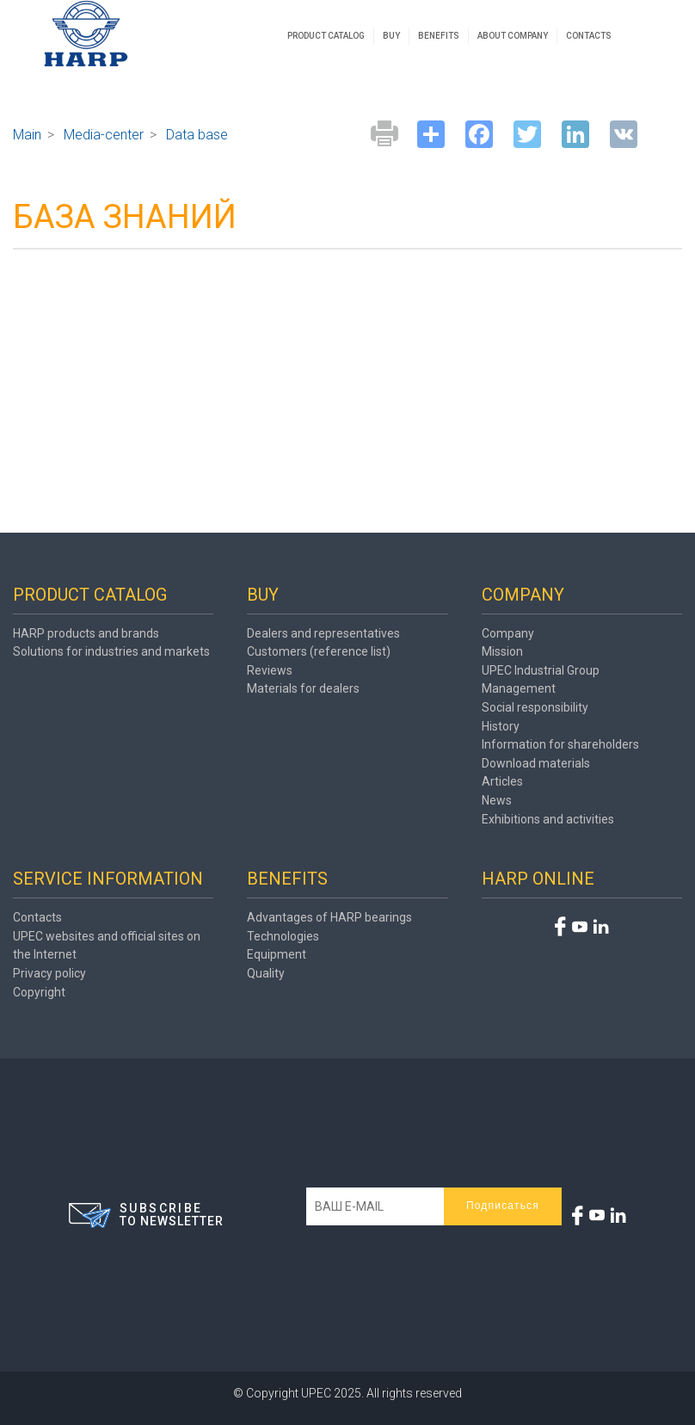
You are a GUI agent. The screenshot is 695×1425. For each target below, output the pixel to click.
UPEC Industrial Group (541, 670)
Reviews (269, 670)
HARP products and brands (86, 633)
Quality (266, 973)
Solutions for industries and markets (111, 651)
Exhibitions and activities (548, 819)
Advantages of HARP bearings (329, 917)
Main (27, 134)
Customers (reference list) (319, 651)
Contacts (37, 917)
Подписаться (502, 1206)
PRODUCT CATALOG (326, 35)
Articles (502, 781)
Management (519, 688)
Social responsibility (535, 707)
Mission (502, 651)
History (501, 726)
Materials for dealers (303, 688)
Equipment (276, 954)
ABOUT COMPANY (512, 35)
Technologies (283, 936)
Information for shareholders (560, 744)
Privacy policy (49, 973)
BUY (391, 35)
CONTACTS (589, 35)
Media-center (104, 134)
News (497, 800)
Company (508, 633)
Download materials (536, 763)
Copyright (39, 992)
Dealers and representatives (323, 633)
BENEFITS (438, 35)
